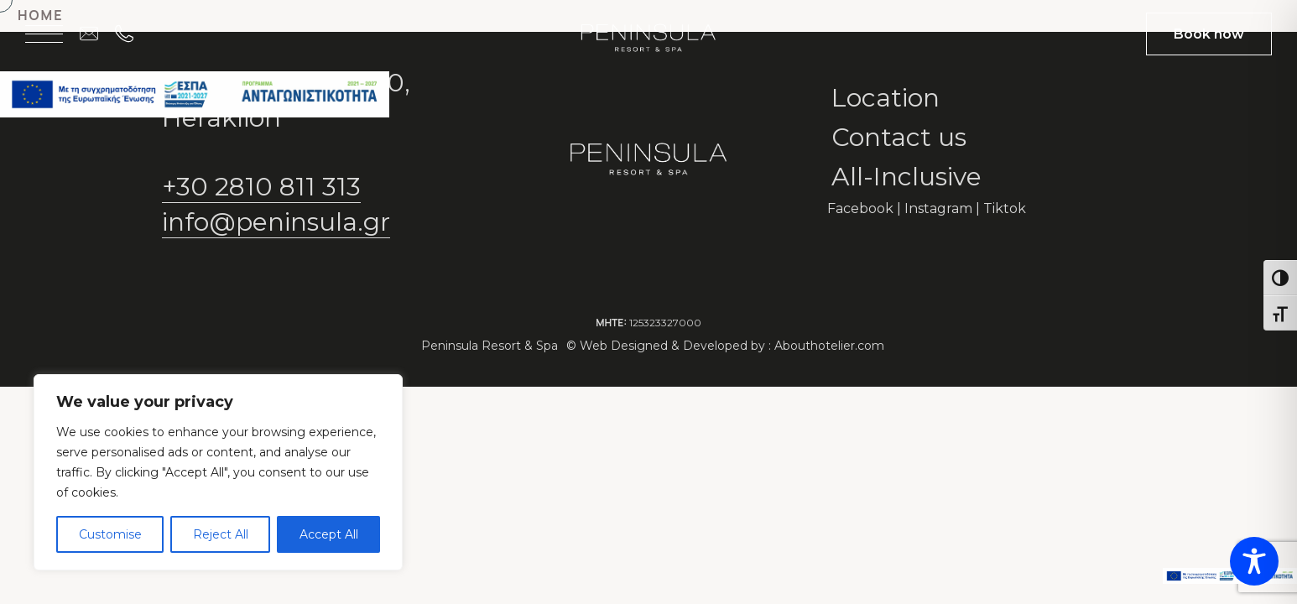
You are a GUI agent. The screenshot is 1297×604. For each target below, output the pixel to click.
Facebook (860, 208)
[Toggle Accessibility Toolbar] (1254, 561)
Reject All (220, 534)
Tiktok (1004, 208)
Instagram (938, 208)
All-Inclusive (906, 176)
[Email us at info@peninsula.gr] (97, 33)
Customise (110, 534)
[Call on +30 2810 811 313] (132, 33)
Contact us (898, 137)
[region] (218, 472)
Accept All (329, 534)
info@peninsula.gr (276, 221)
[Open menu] (44, 33)
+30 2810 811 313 (261, 186)
